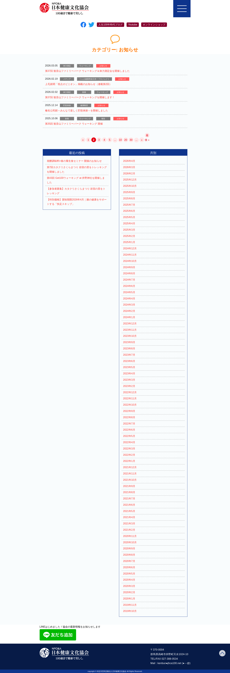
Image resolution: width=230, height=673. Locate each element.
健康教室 (84, 105)
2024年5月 (129, 292)
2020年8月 (129, 554)
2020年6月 (129, 567)
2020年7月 (129, 561)
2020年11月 (129, 536)
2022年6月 (129, 429)
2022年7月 (129, 423)
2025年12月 (129, 179)
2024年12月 (129, 248)
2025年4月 (129, 223)
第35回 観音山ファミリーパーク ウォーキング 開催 (74, 123)
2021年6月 (129, 504)
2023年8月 (129, 348)
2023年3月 (129, 379)
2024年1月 (129, 317)
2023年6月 (129, 361)
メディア (67, 79)
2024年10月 (129, 261)
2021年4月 (129, 517)
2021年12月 (129, 467)
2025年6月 (129, 211)
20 (125, 140)
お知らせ (103, 66)
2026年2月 (129, 173)
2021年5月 (129, 511)
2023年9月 (129, 342)
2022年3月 (129, 448)
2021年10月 (129, 480)
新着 (84, 92)
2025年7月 (129, 204)
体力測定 (67, 66)
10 (120, 140)
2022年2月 (129, 455)
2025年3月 (129, 229)
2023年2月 (129, 386)
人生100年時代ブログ (110, 24)
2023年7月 (129, 354)
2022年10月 (129, 404)
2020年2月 (129, 592)
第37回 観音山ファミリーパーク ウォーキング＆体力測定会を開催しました (87, 71)
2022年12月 (129, 392)
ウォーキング (85, 66)
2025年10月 (129, 186)
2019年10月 (129, 611)
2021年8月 (129, 492)
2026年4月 (129, 161)
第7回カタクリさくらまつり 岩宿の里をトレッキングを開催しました (77, 169)
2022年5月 (129, 436)
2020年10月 (129, 542)
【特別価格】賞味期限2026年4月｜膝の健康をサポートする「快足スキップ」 (77, 201)
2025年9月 (129, 192)
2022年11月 (129, 398)
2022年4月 (129, 442)
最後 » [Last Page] (147, 136)
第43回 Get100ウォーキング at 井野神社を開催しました (76, 180)
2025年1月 (129, 242)
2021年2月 (129, 529)
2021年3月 (129, 523)
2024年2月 (129, 311)
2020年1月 (129, 598)
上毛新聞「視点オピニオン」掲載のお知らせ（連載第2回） (78, 84)
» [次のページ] (141, 140)
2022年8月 (129, 417)
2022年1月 (129, 461)
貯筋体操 (67, 105)
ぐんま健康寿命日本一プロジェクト (94, 79)
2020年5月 (129, 573)
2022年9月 (129, 411)
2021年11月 (129, 473)
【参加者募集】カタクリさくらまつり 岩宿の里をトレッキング (76, 191)
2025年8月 (129, 198)
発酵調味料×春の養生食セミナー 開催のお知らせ (74, 161)
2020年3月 (129, 586)
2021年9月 (129, 486)
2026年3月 (129, 167)
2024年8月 (129, 273)
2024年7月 (129, 279)
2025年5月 (129, 217)
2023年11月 (129, 329)
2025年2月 (129, 236)
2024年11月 (129, 254)
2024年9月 (129, 267)
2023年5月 (129, 367)
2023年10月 (129, 336)
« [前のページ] (83, 140)
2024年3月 (129, 304)
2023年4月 (129, 373)
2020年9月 (129, 548)
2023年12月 (129, 323)
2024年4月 (129, 298)
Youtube (132, 24)
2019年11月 (129, 605)
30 (131, 140)
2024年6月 (129, 286)
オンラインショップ (154, 24)
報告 (103, 119)
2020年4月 (129, 579)
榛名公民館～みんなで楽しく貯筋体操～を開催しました (76, 110)
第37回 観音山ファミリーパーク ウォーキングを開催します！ (80, 97)
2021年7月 (129, 498)
